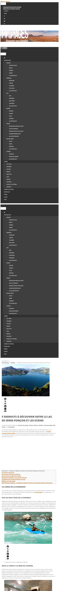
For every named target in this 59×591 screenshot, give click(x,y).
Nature (36, 425)
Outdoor (40, 425)
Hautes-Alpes (38, 492)
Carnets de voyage (23, 425)
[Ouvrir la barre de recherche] (1, 51)
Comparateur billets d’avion (12, 7)
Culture (31, 425)
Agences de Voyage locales (11, 9)
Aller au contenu (5, 1)
